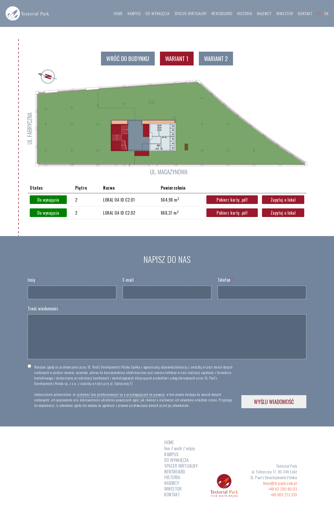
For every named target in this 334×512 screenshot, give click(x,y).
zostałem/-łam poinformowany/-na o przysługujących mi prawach (121, 394)
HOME (118, 14)
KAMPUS (134, 14)
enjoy (190, 448)
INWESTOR (284, 14)
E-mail (129, 280)
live (167, 448)
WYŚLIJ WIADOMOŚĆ (274, 402)
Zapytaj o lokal (283, 200)
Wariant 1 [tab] (176, 58)
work (178, 448)
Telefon (225, 280)
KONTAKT (305, 14)
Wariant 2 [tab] (216, 58)
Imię (33, 280)
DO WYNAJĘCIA (158, 14)
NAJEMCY (264, 14)
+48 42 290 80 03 (282, 489)
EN (326, 14)
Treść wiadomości (44, 308)
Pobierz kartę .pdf (232, 200)
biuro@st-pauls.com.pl (280, 483)
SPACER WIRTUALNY (190, 14)
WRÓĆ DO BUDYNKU (128, 58)
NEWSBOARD (222, 14)
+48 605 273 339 (284, 494)
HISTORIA (244, 14)
